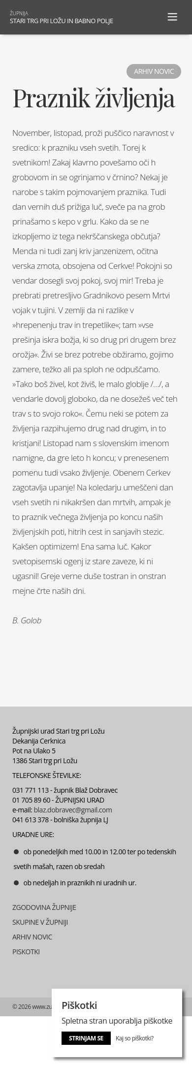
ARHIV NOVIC (32, 936)
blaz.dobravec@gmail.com (73, 809)
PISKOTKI (26, 951)
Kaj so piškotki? (135, 1038)
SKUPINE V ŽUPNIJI (40, 922)
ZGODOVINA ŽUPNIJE (44, 907)
